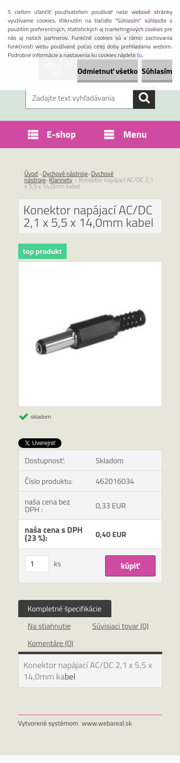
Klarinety (60, 180)
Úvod (31, 173)
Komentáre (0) (50, 643)
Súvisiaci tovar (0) (120, 626)
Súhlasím (157, 71)
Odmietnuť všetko (107, 71)
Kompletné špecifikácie (65, 608)
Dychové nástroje (65, 173)
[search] (144, 98)
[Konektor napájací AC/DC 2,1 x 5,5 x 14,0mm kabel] (90, 265)
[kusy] (37, 563)
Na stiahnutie (49, 626)
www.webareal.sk (107, 723)
